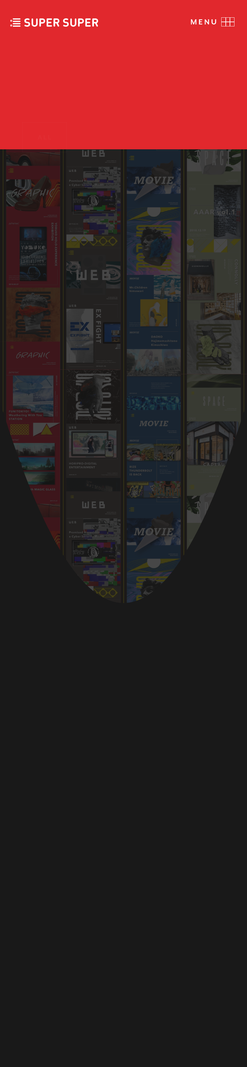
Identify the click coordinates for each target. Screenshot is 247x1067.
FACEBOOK (211, 964)
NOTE (224, 999)
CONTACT (33, 995)
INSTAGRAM (209, 982)
